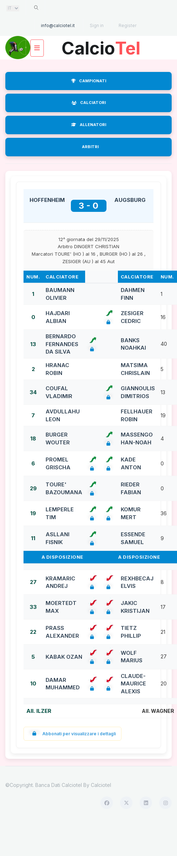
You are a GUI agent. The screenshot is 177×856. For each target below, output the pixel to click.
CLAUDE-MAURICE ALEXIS (133, 684)
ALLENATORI (88, 124)
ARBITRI (90, 146)
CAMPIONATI (88, 80)
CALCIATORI (89, 102)
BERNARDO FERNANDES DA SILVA (62, 344)
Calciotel (101, 785)
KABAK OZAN (64, 656)
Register (127, 25)
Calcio (101, 46)
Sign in (97, 25)
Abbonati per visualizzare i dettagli (72, 733)
